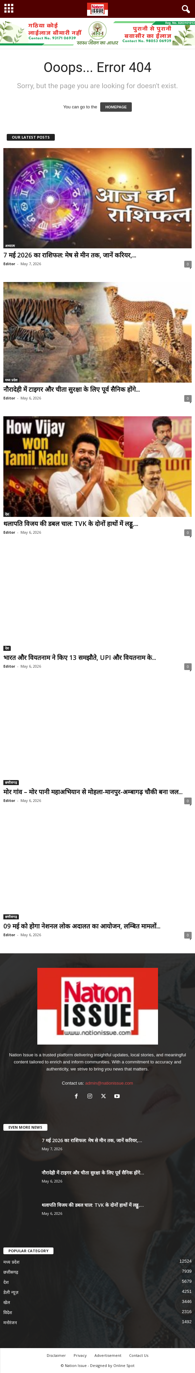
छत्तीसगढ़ (11, 782)
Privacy (80, 1355)
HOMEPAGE (115, 107)
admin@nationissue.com (109, 1083)
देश (7, 514)
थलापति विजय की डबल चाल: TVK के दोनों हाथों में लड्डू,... (70, 523)
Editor (9, 263)
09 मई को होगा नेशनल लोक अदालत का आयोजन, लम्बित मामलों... (81, 926)
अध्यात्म (10, 245)
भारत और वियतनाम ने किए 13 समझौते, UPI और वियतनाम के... (79, 657)
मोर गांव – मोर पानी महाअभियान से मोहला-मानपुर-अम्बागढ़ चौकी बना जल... (93, 791)
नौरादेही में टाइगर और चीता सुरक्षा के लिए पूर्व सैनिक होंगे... (71, 389)
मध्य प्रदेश (11, 380)
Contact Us (138, 1355)
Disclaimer (56, 1355)
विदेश (7, 1312)
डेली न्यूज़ (10, 1292)
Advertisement (107, 1355)
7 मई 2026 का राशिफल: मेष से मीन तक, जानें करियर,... (69, 255)
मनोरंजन (10, 1322)
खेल (6, 1302)
